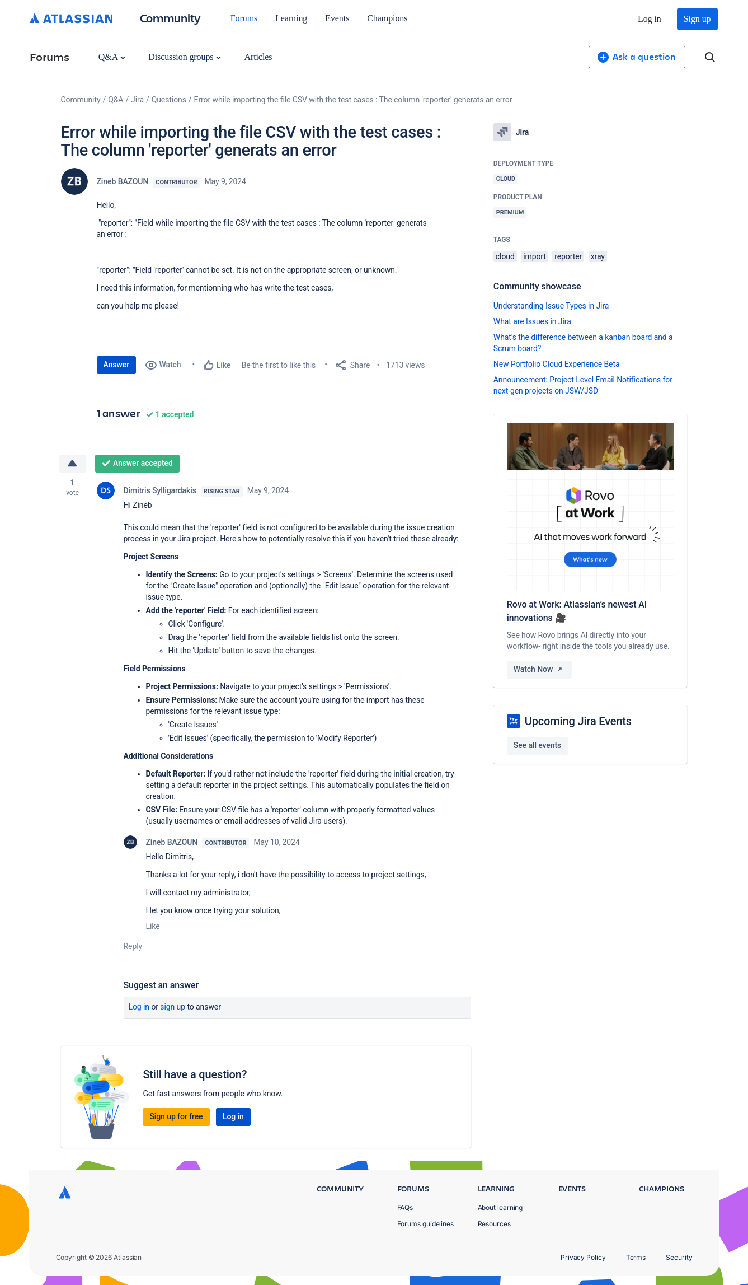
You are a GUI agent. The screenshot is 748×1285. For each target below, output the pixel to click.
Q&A (111, 57)
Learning (291, 18)
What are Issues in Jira (532, 321)
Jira (137, 99)
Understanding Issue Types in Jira (551, 305)
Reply (133, 946)
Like (153, 926)
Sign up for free (176, 1116)
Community (170, 18)
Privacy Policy (583, 1257)
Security (679, 1257)
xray (598, 256)
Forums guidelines (425, 1223)
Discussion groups (184, 57)
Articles (258, 57)
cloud (505, 256)
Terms (636, 1257)
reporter (568, 256)
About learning (500, 1207)
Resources (494, 1223)
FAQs (405, 1207)
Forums (243, 18)
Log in (649, 19)
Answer (117, 364)
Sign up (697, 19)
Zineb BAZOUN (123, 181)
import (534, 256)
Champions (387, 18)
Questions (169, 99)
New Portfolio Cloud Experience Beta (556, 363)
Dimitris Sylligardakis (160, 490)
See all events (537, 745)
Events (337, 18)
